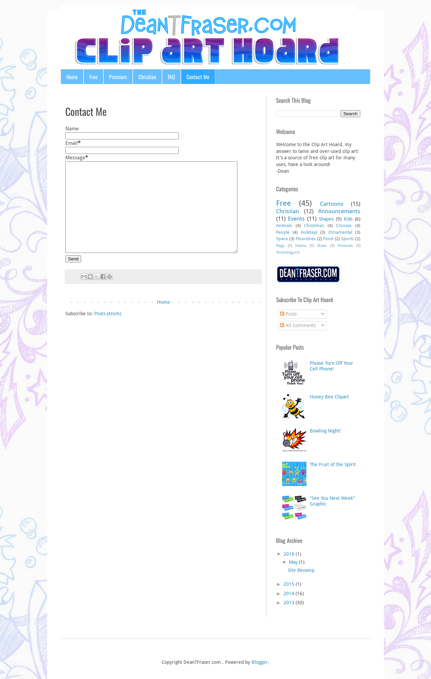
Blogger (260, 662)
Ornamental (340, 232)
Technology (285, 252)
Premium (118, 77)
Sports (347, 238)
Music (322, 246)
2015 (289, 584)
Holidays (309, 232)
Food (328, 238)
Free (93, 77)
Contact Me (198, 77)
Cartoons (331, 203)
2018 (289, 554)
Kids (348, 219)
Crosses (344, 225)
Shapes (326, 219)
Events (296, 218)
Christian (147, 77)
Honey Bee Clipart (329, 396)
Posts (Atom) (107, 313)
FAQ (171, 77)
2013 (289, 602)
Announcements (339, 211)
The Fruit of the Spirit (333, 464)
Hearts (300, 246)
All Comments (298, 325)
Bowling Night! (325, 430)
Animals (284, 225)
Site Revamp (301, 570)
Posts (288, 314)
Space (282, 238)
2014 (289, 593)
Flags (280, 246)
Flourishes (306, 238)
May (293, 562)
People (283, 232)
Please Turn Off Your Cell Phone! (331, 365)
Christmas (314, 225)
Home (72, 77)
